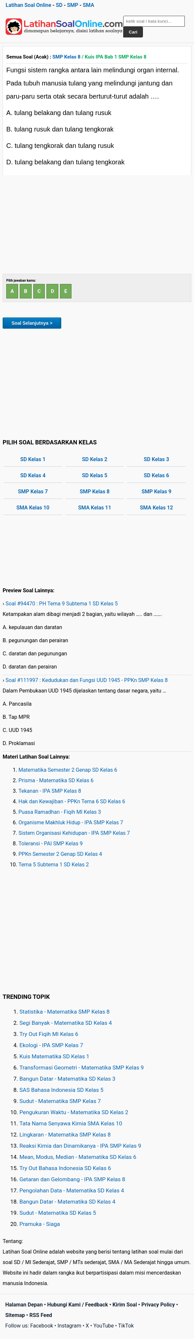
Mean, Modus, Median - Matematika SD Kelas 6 (77, 1157)
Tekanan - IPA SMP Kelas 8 (49, 791)
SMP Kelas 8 (66, 57)
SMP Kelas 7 (33, 491)
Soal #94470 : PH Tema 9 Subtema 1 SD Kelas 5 (62, 603)
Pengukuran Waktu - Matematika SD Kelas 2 (73, 1112)
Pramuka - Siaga (39, 1224)
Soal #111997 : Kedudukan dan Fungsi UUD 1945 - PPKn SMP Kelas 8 (87, 680)
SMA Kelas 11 (94, 508)
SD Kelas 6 (156, 475)
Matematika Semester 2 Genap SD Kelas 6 (67, 770)
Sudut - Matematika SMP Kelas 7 (60, 1101)
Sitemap (15, 1315)
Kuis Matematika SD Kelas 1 (54, 1056)
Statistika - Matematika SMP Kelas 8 (64, 1011)
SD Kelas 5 (94, 475)
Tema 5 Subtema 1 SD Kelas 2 (53, 864)
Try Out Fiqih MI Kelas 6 (48, 1034)
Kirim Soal (125, 1305)
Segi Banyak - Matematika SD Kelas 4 (65, 1023)
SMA (88, 5)
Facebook (41, 1326)
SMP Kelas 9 (157, 491)
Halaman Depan (24, 1305)
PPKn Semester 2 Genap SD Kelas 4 (60, 854)
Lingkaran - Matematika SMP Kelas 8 (65, 1134)
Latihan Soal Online (28, 5)
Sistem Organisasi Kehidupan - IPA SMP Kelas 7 (74, 833)
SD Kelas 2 (94, 459)
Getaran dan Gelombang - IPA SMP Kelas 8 (72, 1179)
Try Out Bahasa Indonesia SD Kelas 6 (65, 1168)
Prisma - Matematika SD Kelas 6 (56, 780)
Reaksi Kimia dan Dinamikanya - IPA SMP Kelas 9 (80, 1145)
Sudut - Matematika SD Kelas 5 (57, 1213)
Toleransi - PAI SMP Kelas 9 (50, 843)
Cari (133, 32)
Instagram (69, 1326)
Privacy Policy (158, 1305)
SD (59, 5)
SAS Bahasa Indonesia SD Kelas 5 (61, 1090)
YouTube (103, 1326)
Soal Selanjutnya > (32, 323)
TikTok (126, 1326)
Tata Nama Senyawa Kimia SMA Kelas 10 (70, 1123)
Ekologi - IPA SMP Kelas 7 (51, 1045)
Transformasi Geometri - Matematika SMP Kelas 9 (81, 1067)
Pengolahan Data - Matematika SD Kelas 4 (71, 1190)
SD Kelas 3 (156, 459)
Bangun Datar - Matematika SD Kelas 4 (67, 1201)
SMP (72, 5)
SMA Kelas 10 (32, 508)
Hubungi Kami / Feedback (77, 1305)
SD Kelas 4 (32, 475)
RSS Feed (40, 1315)
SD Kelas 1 (32, 459)
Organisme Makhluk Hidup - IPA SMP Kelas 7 (70, 822)
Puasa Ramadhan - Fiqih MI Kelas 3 (59, 812)
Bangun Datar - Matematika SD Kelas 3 (67, 1078)
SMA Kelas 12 (156, 508)
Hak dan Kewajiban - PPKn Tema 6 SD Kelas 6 (71, 801)
